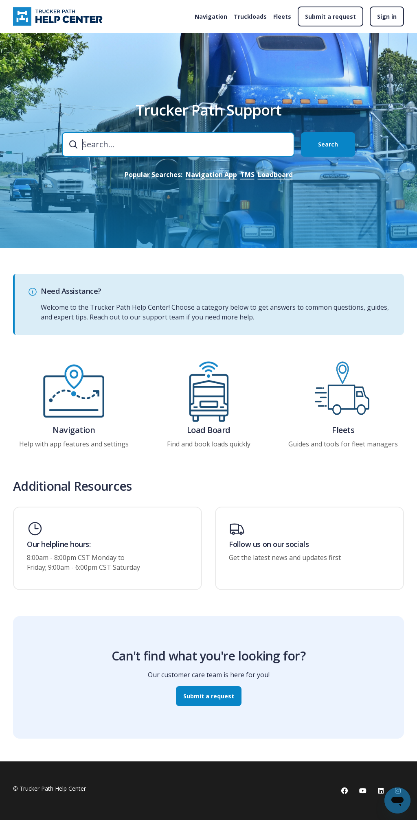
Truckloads (250, 16)
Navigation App (211, 174)
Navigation (211, 16)
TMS (247, 174)
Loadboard (275, 174)
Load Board (208, 432)
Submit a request (330, 16)
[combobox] (178, 144)
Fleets (282, 16)
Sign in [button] (387, 16)
